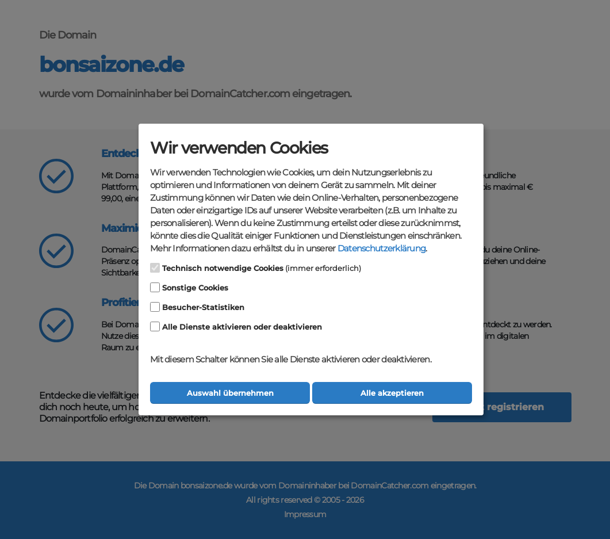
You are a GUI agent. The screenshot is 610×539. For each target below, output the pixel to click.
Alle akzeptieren (392, 393)
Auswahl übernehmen (230, 393)
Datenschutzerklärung (381, 248)
